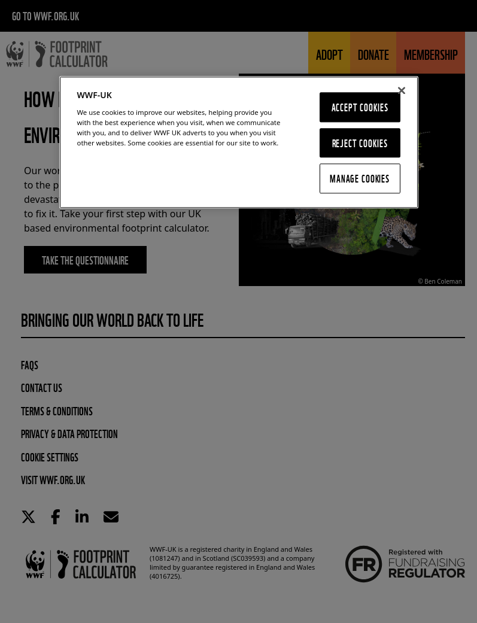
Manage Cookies (360, 179)
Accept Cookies (360, 107)
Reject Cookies (360, 143)
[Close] (401, 90)
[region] (238, 142)
